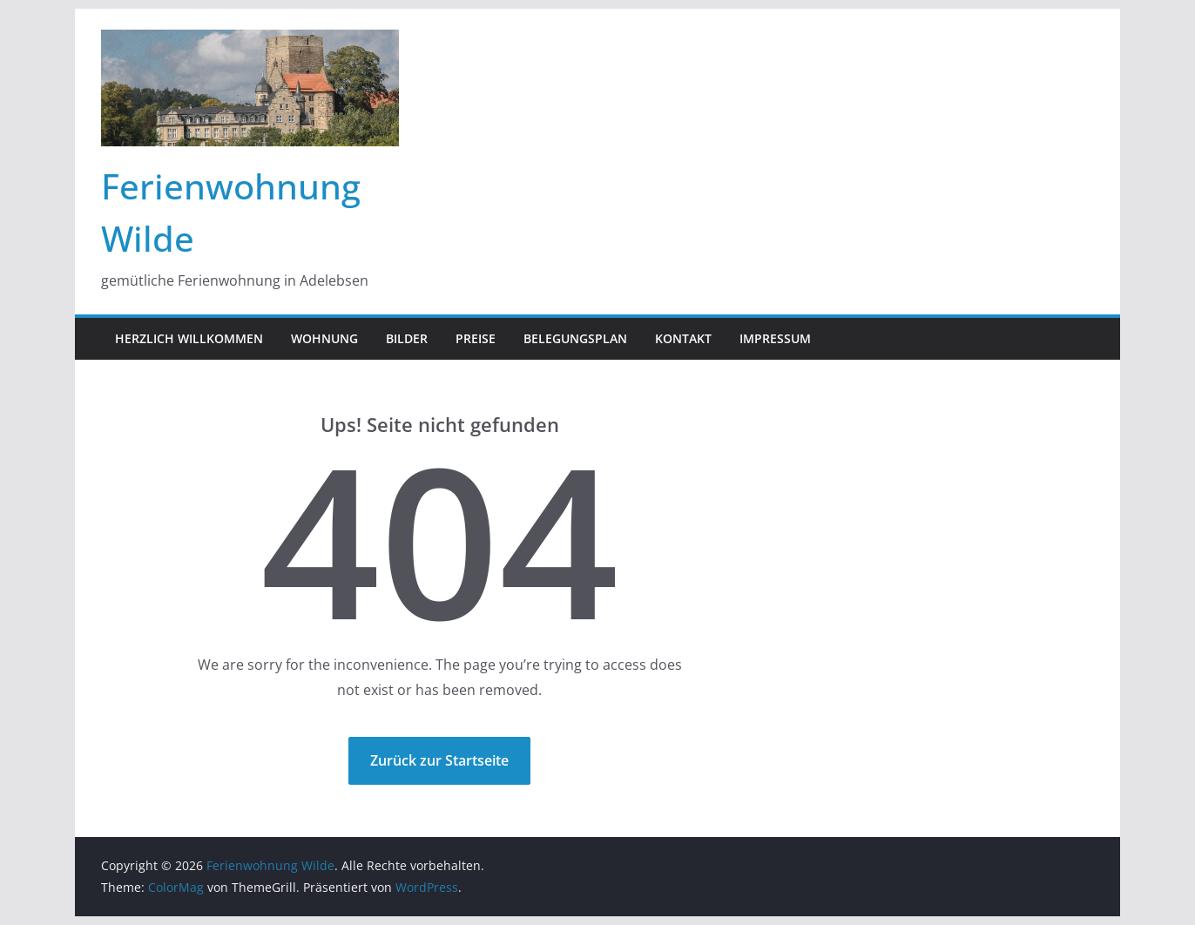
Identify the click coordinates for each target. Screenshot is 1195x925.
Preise (476, 338)
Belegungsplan (575, 338)
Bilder (407, 338)
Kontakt (683, 338)
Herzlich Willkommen (189, 338)
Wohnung (324, 338)
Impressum (775, 338)
